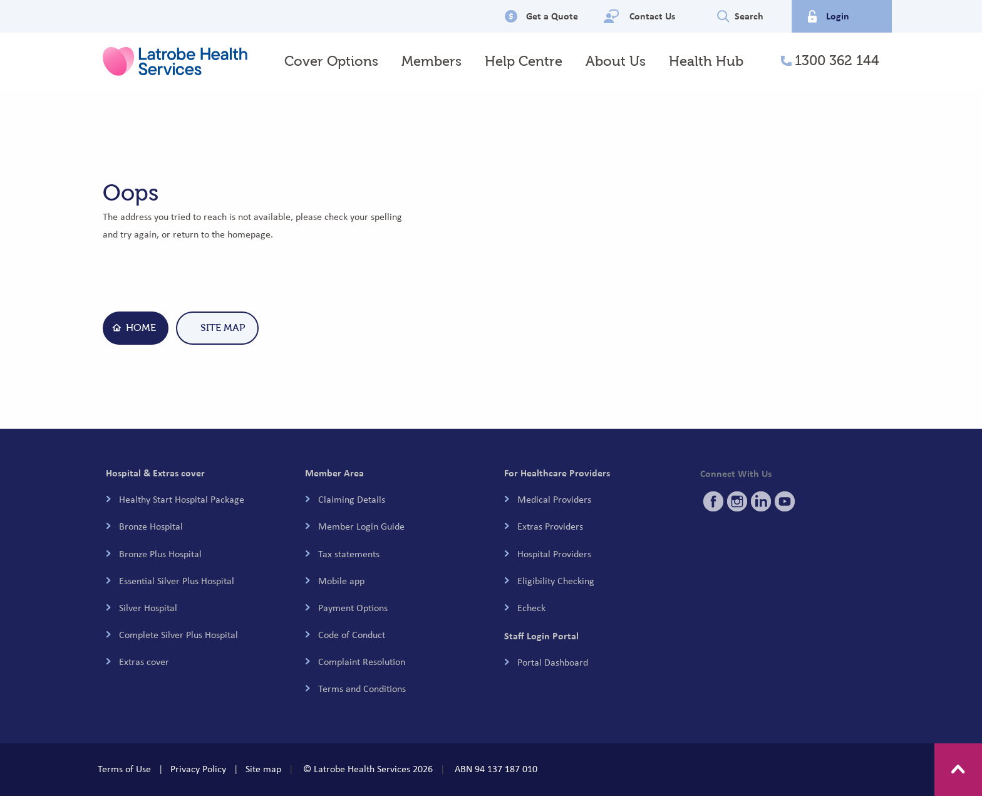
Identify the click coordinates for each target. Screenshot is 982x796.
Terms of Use (124, 769)
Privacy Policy (198, 769)
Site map (263, 769)
